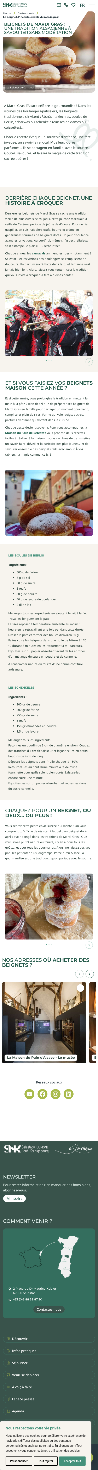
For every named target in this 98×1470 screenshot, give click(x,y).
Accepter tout (72, 1461)
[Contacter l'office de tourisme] (59, 5)
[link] (66, 5)
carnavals (38, 253)
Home (7, 13)
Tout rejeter (45, 1461)
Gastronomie (26, 13)
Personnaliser (19, 1461)
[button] (89, 362)
